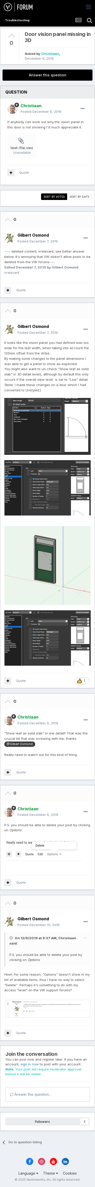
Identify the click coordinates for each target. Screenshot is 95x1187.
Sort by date (79, 196)
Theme (50, 1173)
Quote (24, 172)
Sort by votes (54, 196)
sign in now (30, 1064)
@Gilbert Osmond (20, 744)
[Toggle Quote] (11, 938)
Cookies (70, 1173)
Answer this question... (30, 1094)
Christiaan (50, 54)
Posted (41, 111)
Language (28, 1173)
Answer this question (47, 75)
